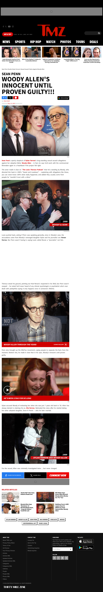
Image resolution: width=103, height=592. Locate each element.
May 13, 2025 (11, 103)
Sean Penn (33, 519)
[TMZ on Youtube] (9, 26)
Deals (94, 42)
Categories (6, 563)
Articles (5, 553)
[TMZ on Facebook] (3, 26)
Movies (62, 519)
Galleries (5, 568)
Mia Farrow (44, 519)
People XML (6, 574)
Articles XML (6, 556)
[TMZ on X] (6, 26)
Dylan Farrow (11, 519)
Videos (5, 579)
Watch (50, 42)
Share (13, 475)
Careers (30, 545)
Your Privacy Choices (9, 550)
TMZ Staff (7, 101)
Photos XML (6, 576)
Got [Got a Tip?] (7, 34)
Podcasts (53, 519)
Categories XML (7, 566)
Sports (20, 42)
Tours (80, 42)
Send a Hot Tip (32, 543)
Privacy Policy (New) (9, 543)
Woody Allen (22, 519)
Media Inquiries (32, 550)
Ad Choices (6, 548)
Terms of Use (6, 545)
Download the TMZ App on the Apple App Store (86, 541)
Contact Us (31, 540)
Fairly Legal (43, 523)
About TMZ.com (7, 540)
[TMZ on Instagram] (12, 26)
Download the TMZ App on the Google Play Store (86, 547)
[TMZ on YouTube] (62, 558)
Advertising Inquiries (33, 548)
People (5, 571)
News (6, 42)
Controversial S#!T (29, 523)
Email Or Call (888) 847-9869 (23, 34)
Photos (65, 42)
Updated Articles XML (9, 561)
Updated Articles (7, 558)
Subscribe (71, 549)
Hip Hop (35, 42)
